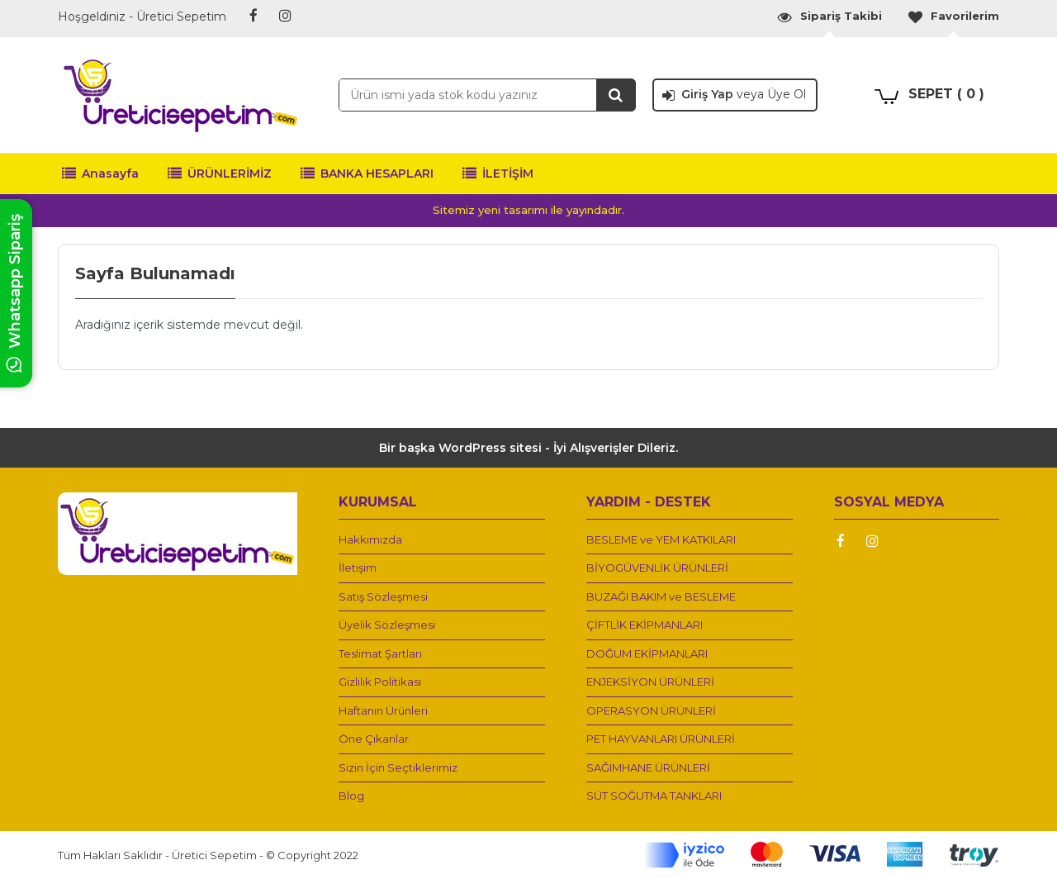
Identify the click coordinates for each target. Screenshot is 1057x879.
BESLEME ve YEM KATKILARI (661, 539)
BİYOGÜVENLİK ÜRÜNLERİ (657, 567)
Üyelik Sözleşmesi (387, 624)
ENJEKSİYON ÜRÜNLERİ (650, 681)
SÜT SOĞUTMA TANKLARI (654, 795)
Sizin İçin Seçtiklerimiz (398, 767)
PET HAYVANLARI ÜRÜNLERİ (660, 738)
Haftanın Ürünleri (383, 710)
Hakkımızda (370, 539)
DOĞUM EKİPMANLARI (647, 653)
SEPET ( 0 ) (946, 94)
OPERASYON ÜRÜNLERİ (651, 710)
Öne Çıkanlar (374, 738)
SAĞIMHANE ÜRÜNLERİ (648, 767)
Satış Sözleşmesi (383, 596)
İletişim (358, 567)
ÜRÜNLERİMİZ (220, 173)
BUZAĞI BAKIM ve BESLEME (661, 596)
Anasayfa (100, 173)
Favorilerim (953, 16)
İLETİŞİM (497, 173)
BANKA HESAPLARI (367, 173)
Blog (351, 795)
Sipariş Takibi (829, 16)
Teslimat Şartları (380, 653)
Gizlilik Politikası (380, 681)
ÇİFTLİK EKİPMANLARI (644, 624)
